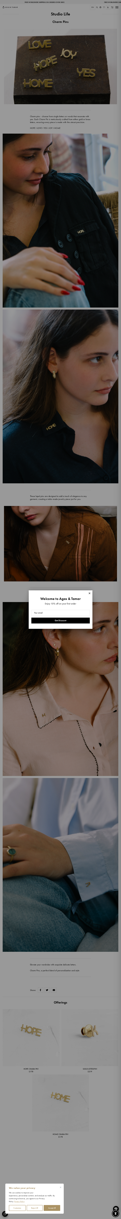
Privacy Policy (19, 1201)
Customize (17, 1208)
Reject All (34, 1208)
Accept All (52, 1208)
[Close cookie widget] (60, 1187)
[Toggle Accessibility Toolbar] (115, 1213)
